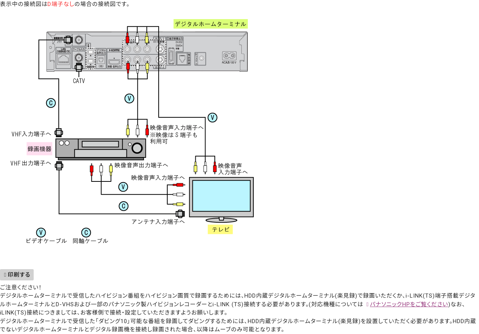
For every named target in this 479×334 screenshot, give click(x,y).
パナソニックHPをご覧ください (409, 304)
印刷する (18, 274)
